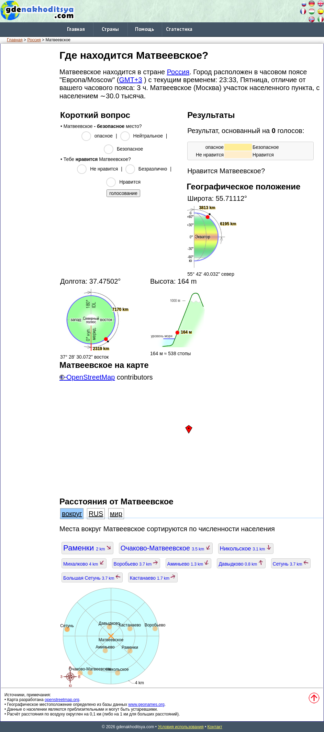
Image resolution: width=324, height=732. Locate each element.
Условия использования (180, 726)
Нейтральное (148, 136)
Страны (110, 29)
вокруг (72, 513)
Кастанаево (153, 578)
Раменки (87, 548)
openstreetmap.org (62, 699)
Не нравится (104, 169)
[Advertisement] (28, 151)
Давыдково (241, 564)
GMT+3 (130, 80)
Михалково (84, 564)
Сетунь (291, 564)
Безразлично (152, 169)
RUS (96, 513)
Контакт (215, 726)
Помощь (144, 29)
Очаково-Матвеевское (166, 548)
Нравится (130, 182)
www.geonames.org (146, 704)
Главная (76, 29)
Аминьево (188, 564)
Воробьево (136, 564)
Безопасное (130, 149)
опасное (103, 136)
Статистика (179, 29)
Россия (34, 39)
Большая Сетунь (92, 578)
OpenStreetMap (90, 377)
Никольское (246, 548)
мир (116, 513)
